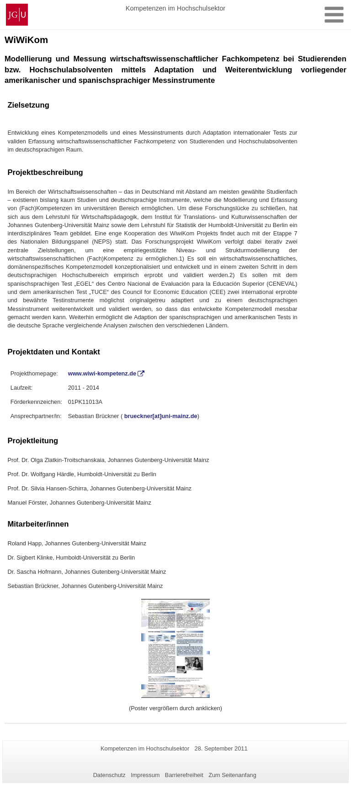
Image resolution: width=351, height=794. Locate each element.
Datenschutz (109, 775)
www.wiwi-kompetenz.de (102, 373)
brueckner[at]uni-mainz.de (160, 416)
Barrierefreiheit (184, 775)
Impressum (145, 775)
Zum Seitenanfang (232, 775)
